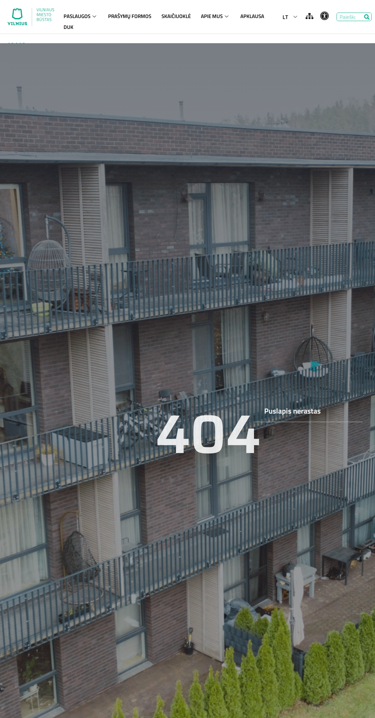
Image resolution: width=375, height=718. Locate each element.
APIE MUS (215, 16)
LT (285, 17)
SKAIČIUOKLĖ (176, 16)
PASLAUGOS (81, 16)
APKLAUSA (252, 16)
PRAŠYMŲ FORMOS (129, 16)
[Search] (367, 17)
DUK (68, 26)
